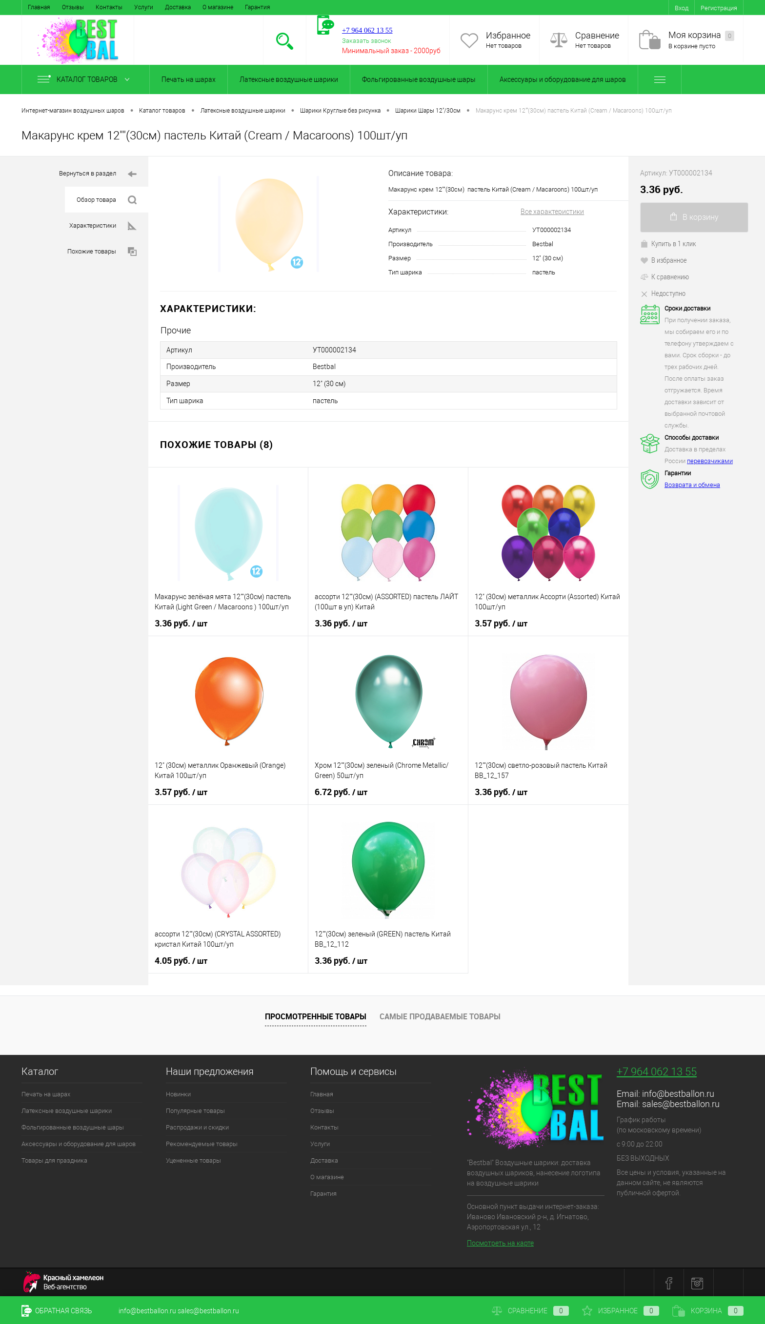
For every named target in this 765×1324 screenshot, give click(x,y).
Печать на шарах (188, 79)
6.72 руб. (341, 790)
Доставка (178, 7)
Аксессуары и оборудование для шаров (563, 79)
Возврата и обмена (692, 484)
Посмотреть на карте (500, 1242)
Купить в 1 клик (668, 243)
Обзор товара (107, 200)
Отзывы (73, 7)
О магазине (217, 7)
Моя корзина (701, 35)
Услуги (143, 7)
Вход (681, 8)
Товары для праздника (54, 1159)
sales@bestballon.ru (681, 1102)
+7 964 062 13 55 (657, 1070)
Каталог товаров (85, 79)
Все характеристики (552, 211)
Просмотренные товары (315, 1015)
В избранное (663, 260)
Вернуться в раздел (98, 174)
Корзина (708, 1311)
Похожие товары (102, 251)
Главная (39, 7)
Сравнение (597, 35)
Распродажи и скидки (197, 1125)
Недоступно (662, 293)
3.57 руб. (501, 622)
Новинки (178, 1092)
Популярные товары (195, 1109)
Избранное (508, 35)
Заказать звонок (366, 40)
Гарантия (257, 7)
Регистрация (719, 8)
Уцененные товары (193, 1159)
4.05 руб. (181, 959)
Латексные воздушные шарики (289, 79)
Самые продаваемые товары (440, 1015)
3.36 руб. (181, 622)
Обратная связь (56, 1311)
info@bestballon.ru (678, 1092)
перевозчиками (710, 461)
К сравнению (664, 276)
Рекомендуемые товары (202, 1142)
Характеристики (103, 226)
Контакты (109, 7)
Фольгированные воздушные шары (419, 79)
